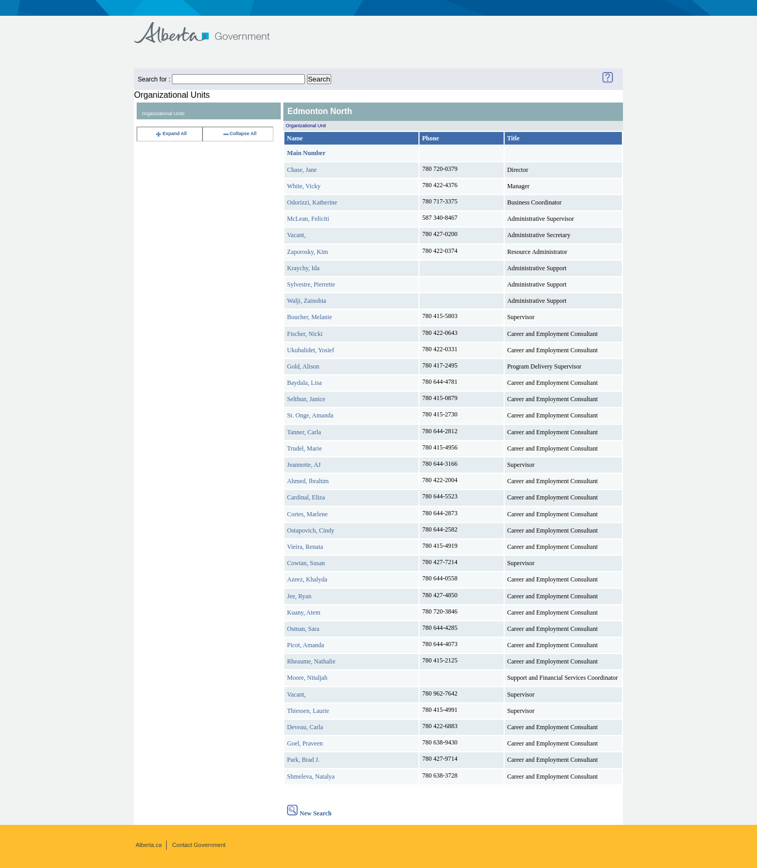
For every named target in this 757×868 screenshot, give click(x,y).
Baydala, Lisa (304, 382)
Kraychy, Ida (303, 268)
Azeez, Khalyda (307, 579)
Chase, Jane (302, 169)
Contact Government (199, 845)
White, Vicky (304, 186)
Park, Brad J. (303, 759)
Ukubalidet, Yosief (310, 350)
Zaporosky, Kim (307, 252)
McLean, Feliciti (308, 218)
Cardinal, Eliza (306, 497)
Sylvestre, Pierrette (311, 284)
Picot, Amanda (305, 645)
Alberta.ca (149, 845)
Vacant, (296, 235)
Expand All (171, 133)
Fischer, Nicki (305, 334)
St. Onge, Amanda (310, 415)
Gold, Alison (303, 366)
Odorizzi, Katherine (312, 202)
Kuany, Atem (303, 612)
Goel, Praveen (305, 743)
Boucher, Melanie (309, 317)
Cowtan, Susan (306, 563)
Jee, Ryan (299, 596)
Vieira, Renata (305, 546)
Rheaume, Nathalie (311, 661)
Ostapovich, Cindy (310, 530)
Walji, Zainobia (306, 300)
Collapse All (239, 133)
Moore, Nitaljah (307, 677)
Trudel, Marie (304, 448)
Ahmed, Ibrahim (308, 481)
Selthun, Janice (306, 399)
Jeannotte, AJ (304, 464)
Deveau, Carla (305, 727)
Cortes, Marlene (307, 514)
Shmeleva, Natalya (311, 776)
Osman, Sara (303, 628)
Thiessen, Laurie (308, 710)
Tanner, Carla (304, 432)
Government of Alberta (210, 27)
